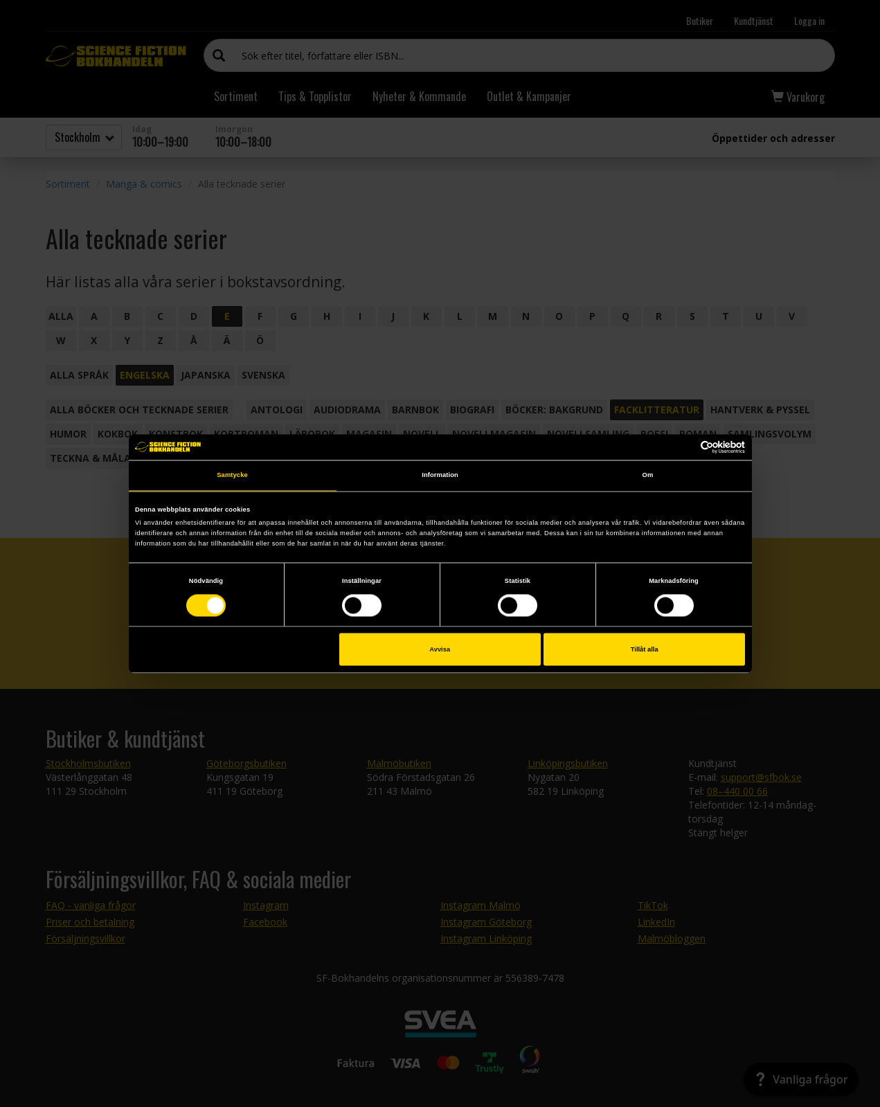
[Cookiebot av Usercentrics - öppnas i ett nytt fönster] (684, 446)
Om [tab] (648, 475)
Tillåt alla (644, 649)
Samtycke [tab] (232, 475)
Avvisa (439, 649)
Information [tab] (440, 475)
